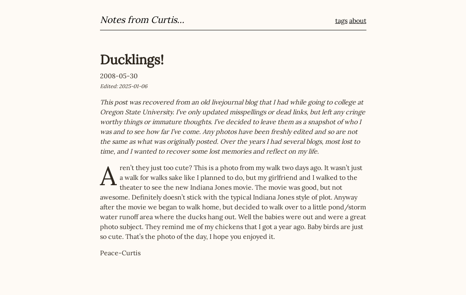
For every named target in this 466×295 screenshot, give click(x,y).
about (357, 20)
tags (341, 20)
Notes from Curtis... (142, 19)
